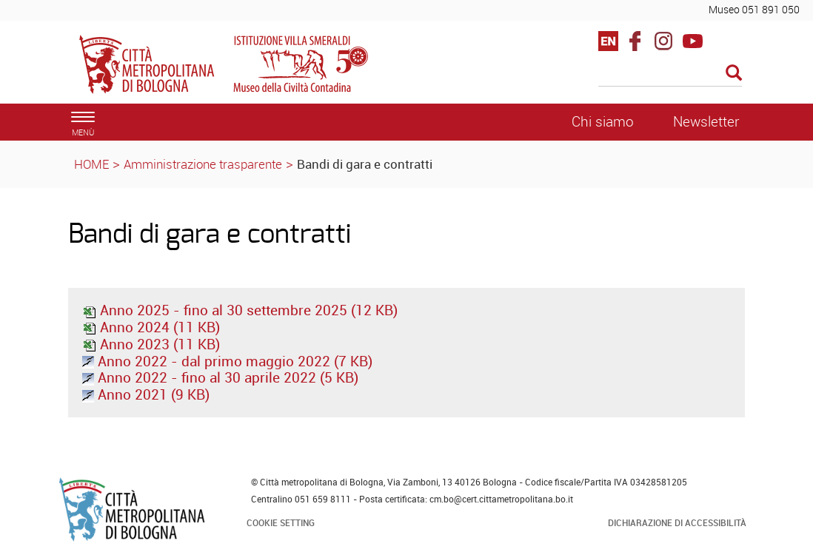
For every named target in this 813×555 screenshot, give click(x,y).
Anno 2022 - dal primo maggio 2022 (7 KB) (227, 361)
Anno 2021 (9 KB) (146, 394)
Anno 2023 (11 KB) (151, 344)
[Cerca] (670, 74)
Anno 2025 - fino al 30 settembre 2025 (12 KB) (240, 310)
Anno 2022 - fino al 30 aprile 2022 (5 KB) (220, 377)
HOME (91, 163)
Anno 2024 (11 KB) (151, 327)
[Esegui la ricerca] (734, 73)
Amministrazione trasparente (203, 163)
